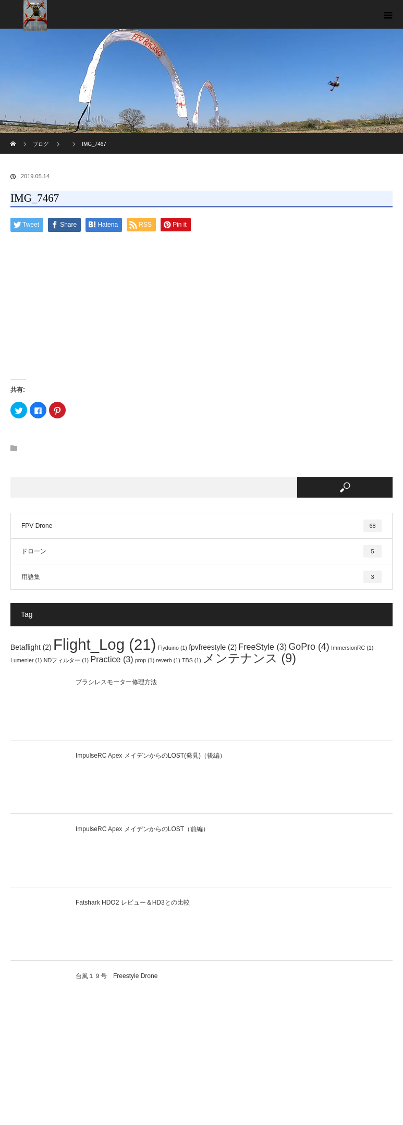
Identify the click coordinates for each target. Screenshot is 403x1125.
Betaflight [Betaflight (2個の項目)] (31, 647)
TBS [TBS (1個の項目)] (191, 660)
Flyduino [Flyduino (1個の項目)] (172, 648)
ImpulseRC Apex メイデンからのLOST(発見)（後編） (151, 755)
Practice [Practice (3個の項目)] (112, 659)
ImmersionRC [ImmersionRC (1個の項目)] (352, 648)
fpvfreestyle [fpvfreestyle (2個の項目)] (213, 647)
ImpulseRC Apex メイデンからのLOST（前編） (142, 829)
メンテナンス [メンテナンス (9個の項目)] (249, 658)
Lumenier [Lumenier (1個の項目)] (26, 660)
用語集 (201, 577)
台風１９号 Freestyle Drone (116, 976)
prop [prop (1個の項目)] (144, 660)
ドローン (201, 551)
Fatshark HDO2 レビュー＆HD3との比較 (133, 902)
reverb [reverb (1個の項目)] (168, 660)
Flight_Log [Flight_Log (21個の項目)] (104, 644)
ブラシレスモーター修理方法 (116, 682)
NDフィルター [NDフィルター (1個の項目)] (66, 660)
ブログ (40, 144)
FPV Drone (201, 526)
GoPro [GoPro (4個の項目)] (308, 646)
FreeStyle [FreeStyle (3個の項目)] (262, 646)
